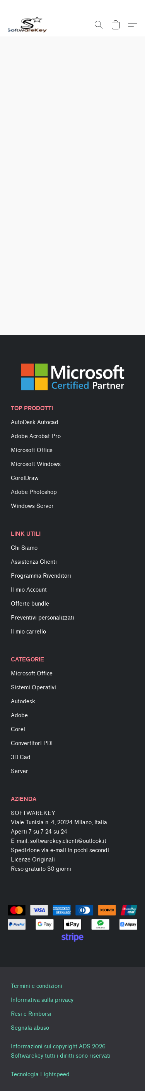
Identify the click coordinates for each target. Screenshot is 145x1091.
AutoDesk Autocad (34, 422)
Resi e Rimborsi (31, 1014)
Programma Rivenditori (41, 576)
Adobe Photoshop (34, 492)
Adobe (19, 715)
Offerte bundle (30, 604)
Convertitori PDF (33, 743)
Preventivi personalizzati (42, 618)
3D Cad (21, 757)
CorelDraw (25, 478)
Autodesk (23, 701)
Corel (18, 729)
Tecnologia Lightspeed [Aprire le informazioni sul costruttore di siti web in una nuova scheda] (40, 1074)
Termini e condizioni (36, 986)
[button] (28, 24)
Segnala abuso (30, 1028)
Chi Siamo (24, 548)
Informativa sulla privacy (42, 1000)
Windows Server (32, 506)
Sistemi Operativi (33, 687)
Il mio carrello (28, 631)
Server (19, 771)
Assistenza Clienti (34, 562)
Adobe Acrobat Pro (36, 436)
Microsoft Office (32, 450)
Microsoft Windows (36, 464)
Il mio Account (29, 590)
